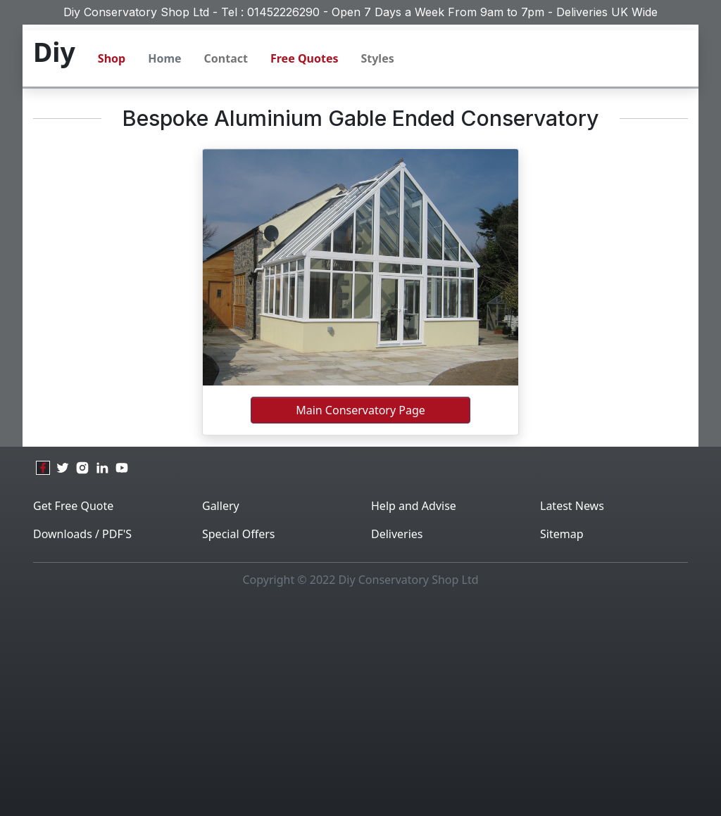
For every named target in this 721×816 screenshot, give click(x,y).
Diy (54, 52)
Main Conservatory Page (360, 410)
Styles (377, 58)
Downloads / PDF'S (82, 534)
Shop (111, 58)
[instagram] (82, 468)
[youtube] (122, 468)
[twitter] (63, 468)
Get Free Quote (73, 506)
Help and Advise (413, 506)
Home (164, 58)
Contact (226, 58)
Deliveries (397, 534)
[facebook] (43, 468)
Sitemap (562, 534)
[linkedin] (102, 468)
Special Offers (238, 534)
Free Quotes (304, 58)
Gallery (220, 506)
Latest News (572, 506)
